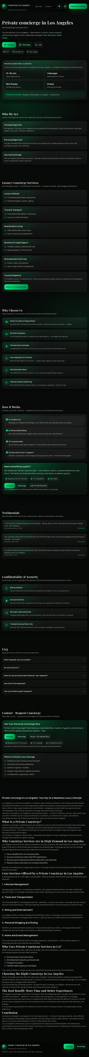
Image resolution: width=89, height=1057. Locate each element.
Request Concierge (78, 6)
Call (38, 45)
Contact (48, 6)
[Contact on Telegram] (59, 6)
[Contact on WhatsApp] (65, 6)
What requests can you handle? (44, 660)
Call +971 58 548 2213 (38, 486)
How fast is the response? (44, 683)
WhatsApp (24, 45)
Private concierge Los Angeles (52, 985)
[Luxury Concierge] (16, 6)
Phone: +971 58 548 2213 (39, 737)
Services (38, 6)
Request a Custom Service (16, 287)
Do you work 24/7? (44, 667)
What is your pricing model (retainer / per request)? (44, 675)
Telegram (9, 45)
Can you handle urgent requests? (44, 691)
